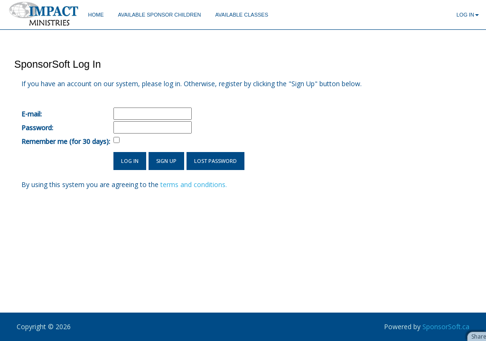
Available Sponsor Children (159, 15)
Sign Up (166, 160)
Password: (37, 127)
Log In (468, 15)
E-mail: (31, 113)
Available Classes (241, 15)
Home (95, 15)
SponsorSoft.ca (445, 326)
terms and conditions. (193, 184)
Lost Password (215, 160)
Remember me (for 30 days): (65, 141)
